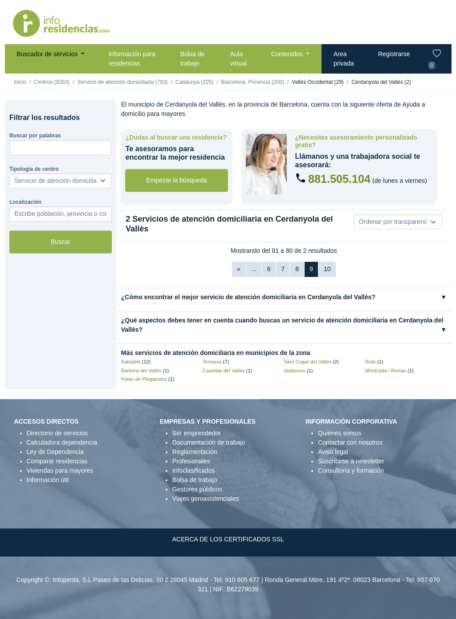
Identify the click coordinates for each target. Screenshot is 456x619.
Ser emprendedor (196, 433)
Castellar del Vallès (224, 370)
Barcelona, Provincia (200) (252, 82)
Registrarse (394, 54)
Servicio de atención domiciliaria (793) (122, 82)
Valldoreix (294, 370)
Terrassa (212, 361)
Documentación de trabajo (208, 442)
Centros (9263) (51, 82)
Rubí (370, 361)
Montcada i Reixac (385, 370)
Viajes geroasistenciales (205, 498)
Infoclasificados (193, 470)
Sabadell (131, 361)
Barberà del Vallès (141, 370)
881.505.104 (339, 179)
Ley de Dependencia (55, 451)
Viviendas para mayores (60, 470)
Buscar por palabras (35, 135)
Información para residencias (132, 58)
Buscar (60, 241)
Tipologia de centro (33, 169)
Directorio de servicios (57, 433)
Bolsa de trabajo (192, 58)
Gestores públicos (197, 489)
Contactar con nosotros (350, 442)
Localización (25, 202)
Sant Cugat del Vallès (307, 361)
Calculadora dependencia (62, 442)
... (253, 268)
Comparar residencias (57, 461)
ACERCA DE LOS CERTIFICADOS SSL (228, 539)
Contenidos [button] (288, 54)
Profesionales (191, 461)
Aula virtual (238, 58)
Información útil (48, 479)
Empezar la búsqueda (177, 180)
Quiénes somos (339, 433)
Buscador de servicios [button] (48, 54)
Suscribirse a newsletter (351, 461)
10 (327, 268)
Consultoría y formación (351, 470)
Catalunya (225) (194, 82)
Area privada (344, 58)
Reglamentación (194, 451)
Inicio (20, 82)
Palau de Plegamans (144, 379)
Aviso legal (333, 451)
